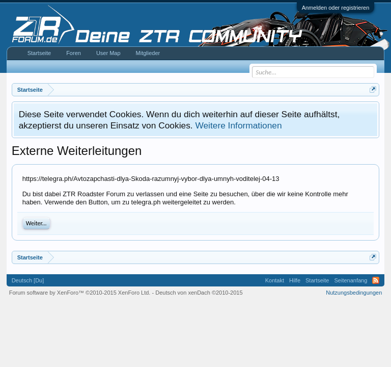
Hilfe (294, 280)
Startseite (39, 53)
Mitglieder (148, 53)
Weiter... (36, 223)
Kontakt (274, 280)
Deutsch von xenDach (198, 293)
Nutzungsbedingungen (354, 293)
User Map (108, 53)
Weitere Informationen (238, 125)
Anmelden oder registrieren (336, 8)
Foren (73, 53)
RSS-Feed (375, 280)
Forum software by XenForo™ (80, 293)
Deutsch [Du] (28, 280)
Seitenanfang (350, 280)
